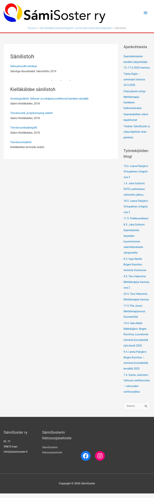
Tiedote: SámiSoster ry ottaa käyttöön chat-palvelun (135, 136)
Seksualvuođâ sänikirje (24, 66)
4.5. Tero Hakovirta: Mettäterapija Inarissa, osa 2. (135, 283)
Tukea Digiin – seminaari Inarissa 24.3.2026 (134, 84)
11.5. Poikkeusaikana (136, 221)
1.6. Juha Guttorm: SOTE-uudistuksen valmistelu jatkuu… (134, 192)
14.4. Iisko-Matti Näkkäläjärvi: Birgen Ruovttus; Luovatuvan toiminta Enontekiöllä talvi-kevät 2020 (136, 334)
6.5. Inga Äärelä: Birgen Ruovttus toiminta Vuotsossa (135, 266)
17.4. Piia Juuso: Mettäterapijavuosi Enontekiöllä (134, 312)
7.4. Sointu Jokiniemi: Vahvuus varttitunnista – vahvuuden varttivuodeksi (136, 385)
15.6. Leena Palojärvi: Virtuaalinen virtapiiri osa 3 (136, 175)
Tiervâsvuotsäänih (21, 142)
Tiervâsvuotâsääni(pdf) (24, 127)
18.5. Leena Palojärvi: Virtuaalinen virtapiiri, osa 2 (136, 209)
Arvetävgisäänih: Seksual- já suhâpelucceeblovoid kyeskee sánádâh (51, 98)
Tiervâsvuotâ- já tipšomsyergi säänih (32, 113)
